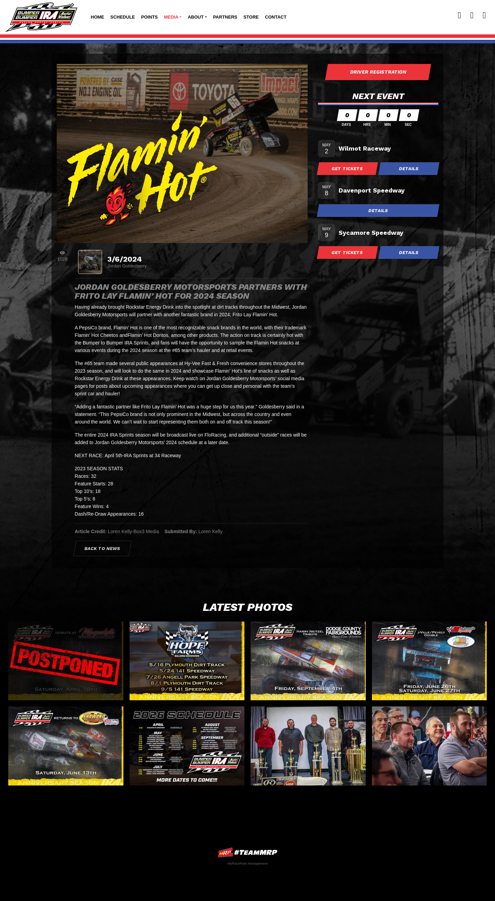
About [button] (196, 17)
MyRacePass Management (247, 863)
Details (409, 168)
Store (251, 17)
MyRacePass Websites (247, 852)
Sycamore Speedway (371, 232)
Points (149, 17)
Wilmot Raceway (365, 148)
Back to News (102, 548)
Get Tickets (347, 168)
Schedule (122, 17)
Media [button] (171, 17)
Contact (276, 17)
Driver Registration (378, 72)
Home (97, 17)
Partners (225, 17)
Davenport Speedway (372, 190)
